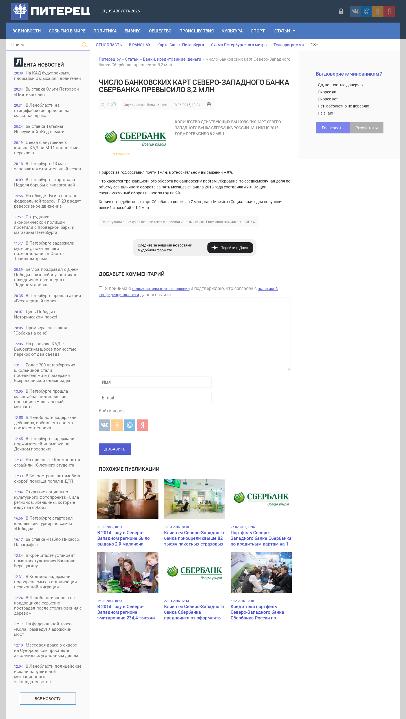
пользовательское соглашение (160, 288)
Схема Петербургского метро (239, 44)
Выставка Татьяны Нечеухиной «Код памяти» (40, 128)
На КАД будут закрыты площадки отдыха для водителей (47, 75)
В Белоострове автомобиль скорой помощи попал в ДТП (47, 478)
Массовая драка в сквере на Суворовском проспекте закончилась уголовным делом (46, 650)
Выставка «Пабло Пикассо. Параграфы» (47, 541)
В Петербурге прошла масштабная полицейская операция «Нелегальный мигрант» (41, 398)
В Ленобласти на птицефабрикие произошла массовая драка (41, 110)
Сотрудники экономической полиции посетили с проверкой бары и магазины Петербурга (44, 224)
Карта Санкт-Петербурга (180, 44)
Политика (105, 31)
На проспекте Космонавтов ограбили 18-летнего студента (47, 462)
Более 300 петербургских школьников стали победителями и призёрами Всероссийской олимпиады (44, 372)
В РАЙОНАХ (140, 44)
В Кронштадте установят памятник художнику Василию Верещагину (44, 560)
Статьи (282, 31)
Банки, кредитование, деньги (172, 59)
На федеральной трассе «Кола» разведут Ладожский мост (44, 629)
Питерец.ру (110, 59)
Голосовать (333, 127)
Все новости (48, 698)
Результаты (367, 127)
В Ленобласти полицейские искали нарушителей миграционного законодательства (47, 673)
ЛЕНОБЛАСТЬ (109, 44)
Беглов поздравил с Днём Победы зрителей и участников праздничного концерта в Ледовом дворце (46, 276)
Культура (232, 31)
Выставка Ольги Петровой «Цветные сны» (46, 91)
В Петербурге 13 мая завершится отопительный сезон (47, 165)
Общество (160, 31)
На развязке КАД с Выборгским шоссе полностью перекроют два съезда (45, 349)
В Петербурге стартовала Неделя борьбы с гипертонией (44, 182)
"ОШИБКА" (247, 221)
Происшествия (196, 31)
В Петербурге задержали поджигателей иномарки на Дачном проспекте (44, 444)
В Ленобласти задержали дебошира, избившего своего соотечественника (45, 422)
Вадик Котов (157, 104)
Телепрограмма (288, 44)
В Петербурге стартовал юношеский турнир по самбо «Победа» (43, 523)
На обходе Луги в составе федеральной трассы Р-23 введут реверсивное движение (47, 201)
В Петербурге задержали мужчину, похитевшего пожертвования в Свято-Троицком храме (44, 250)
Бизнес (133, 31)
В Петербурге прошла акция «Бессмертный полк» (47, 298)
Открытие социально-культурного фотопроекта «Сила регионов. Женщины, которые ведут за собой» (46, 499)
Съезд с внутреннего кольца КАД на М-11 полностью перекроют (46, 147)
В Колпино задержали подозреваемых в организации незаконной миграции (45, 581)
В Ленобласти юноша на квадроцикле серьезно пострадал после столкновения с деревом (48, 605)
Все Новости (26, 31)
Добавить (114, 449)
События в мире (67, 31)
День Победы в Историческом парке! (35, 314)
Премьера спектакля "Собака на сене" (40, 330)
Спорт (258, 31)
